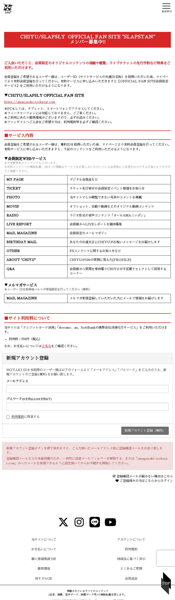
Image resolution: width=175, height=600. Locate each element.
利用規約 (17, 416)
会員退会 (131, 578)
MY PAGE (43, 578)
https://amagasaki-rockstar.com (29, 102)
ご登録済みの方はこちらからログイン (146, 480)
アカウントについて (131, 539)
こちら (46, 346)
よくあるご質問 (131, 568)
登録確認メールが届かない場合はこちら (145, 476)
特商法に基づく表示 (131, 559)
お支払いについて (43, 549)
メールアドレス (17, 381)
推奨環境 (44, 568)
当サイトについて (43, 539)
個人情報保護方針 (43, 559)
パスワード (29, 399)
